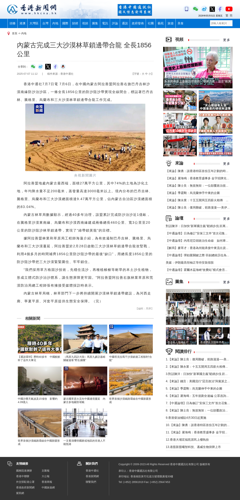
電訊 (105, 23)
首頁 (14, 33)
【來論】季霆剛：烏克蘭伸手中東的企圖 (193, 192)
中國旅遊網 (48, 487)
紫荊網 (20, 493)
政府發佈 (138, 23)
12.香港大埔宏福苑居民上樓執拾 (187, 439)
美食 (181, 23)
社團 (151, 23)
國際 (65, 23)
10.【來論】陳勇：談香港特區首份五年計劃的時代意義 (202, 425)
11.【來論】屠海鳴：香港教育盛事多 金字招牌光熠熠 (201, 432)
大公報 (46, 476)
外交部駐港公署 (25, 481)
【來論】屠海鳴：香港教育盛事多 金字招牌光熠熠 (199, 178)
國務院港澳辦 (24, 470)
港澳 (23, 23)
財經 (75, 23)
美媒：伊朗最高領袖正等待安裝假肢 (190, 262)
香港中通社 (92, 470)
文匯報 (46, 470)
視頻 (85, 23)
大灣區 (33, 23)
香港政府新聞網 (25, 487)
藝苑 (161, 23)
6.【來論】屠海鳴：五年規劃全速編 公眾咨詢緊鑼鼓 (200, 395)
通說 (125, 23)
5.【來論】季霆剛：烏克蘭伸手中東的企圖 (194, 388)
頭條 (13, 23)
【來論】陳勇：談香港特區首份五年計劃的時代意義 (200, 171)
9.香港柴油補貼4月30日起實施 (186, 417)
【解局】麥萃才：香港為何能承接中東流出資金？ (199, 248)
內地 (55, 23)
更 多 (226, 40)
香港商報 (47, 481)
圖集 (95, 23)
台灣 (45, 23)
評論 (115, 23)
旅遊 (171, 23)
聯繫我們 (91, 481)
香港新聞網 (92, 476)
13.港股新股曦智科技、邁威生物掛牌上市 (193, 447)
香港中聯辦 (22, 476)
